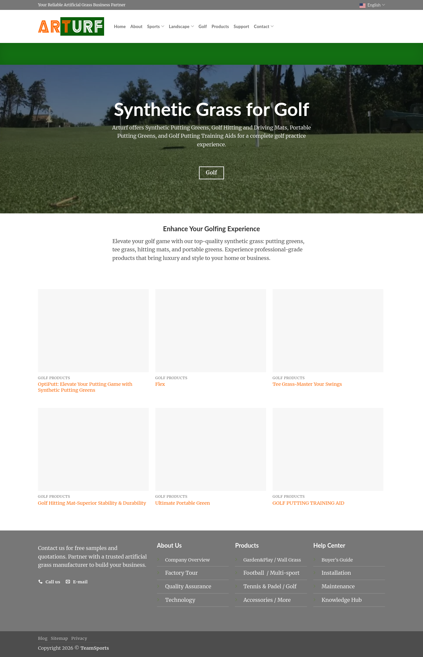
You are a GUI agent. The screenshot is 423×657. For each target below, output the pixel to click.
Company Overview (187, 560)
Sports (155, 26)
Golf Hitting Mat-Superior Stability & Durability (92, 503)
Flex (160, 384)
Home (120, 26)
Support (241, 26)
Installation (336, 572)
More (283, 600)
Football (254, 572)
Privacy (79, 638)
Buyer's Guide (337, 560)
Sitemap (59, 638)
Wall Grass (289, 560)
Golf (203, 26)
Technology (180, 600)
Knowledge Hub (342, 600)
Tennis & (255, 586)
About (137, 26)
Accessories (258, 600)
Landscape (181, 26)
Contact (264, 26)
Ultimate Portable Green (182, 503)
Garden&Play (258, 560)
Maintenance (338, 586)
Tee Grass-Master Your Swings (307, 384)
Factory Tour (181, 572)
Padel (275, 586)
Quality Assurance (188, 586)
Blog (43, 638)
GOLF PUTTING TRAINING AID (308, 503)
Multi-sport (285, 572)
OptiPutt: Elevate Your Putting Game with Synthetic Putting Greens (85, 387)
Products (220, 26)
